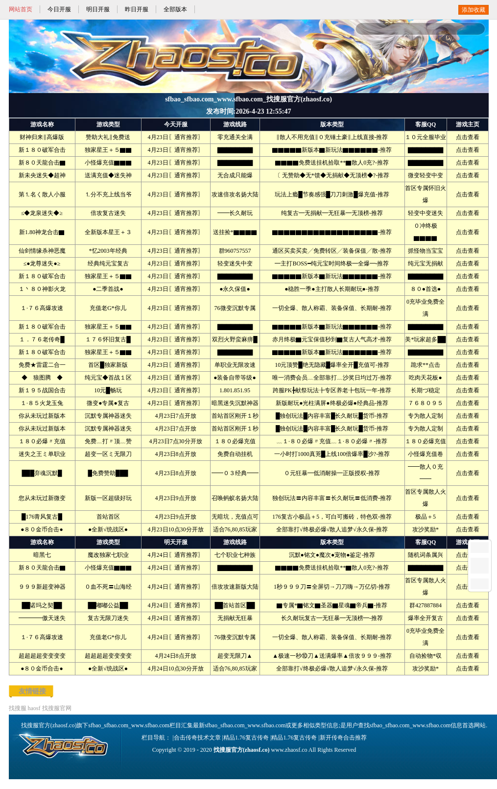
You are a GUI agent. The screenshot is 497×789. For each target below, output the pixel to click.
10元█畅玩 (108, 390)
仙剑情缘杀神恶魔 (42, 250)
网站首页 (20, 9)
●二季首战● (108, 289)
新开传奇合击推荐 (343, 737)
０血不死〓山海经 (108, 586)
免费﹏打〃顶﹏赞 (108, 441)
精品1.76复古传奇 (246, 737)
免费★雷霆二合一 (42, 364)
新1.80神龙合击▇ (42, 232)
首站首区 (108, 516)
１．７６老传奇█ (42, 339)
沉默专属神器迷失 (108, 415)
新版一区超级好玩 (108, 498)
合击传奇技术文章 (197, 737)
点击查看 (467, 137)
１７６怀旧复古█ (108, 339)
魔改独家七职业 (108, 554)
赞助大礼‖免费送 (108, 137)
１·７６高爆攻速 (42, 308)
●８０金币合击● (42, 529)
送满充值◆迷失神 (108, 175)
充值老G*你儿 (108, 308)
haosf (34, 708)
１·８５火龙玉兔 (42, 403)
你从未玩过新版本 (42, 415)
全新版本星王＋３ (108, 232)
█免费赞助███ (108, 473)
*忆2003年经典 (108, 250)
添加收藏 (473, 9)
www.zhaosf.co (289, 749)
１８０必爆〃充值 (42, 441)
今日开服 (59, 9)
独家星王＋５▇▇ (108, 149)
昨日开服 (136, 9)
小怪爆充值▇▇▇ (108, 162)
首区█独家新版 (108, 364)
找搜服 (17, 708)
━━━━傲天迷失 (42, 618)
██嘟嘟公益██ (108, 605)
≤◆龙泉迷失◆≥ (42, 213)
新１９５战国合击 (42, 390)
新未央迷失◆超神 (42, 175)
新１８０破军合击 (42, 149)
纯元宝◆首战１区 (108, 377)
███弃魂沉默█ (42, 473)
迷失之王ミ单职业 (42, 454)
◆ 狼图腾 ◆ (42, 377)
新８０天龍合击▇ (42, 162)
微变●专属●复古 (108, 403)
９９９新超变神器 (42, 586)
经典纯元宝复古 (108, 263)
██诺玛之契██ (42, 605)
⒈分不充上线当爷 (108, 194)
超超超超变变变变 (42, 655)
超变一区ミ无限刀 (108, 454)
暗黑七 (42, 554)
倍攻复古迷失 (108, 213)
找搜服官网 (56, 708)
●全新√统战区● (108, 529)
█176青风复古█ (42, 516)
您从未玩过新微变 (42, 498)
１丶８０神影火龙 (42, 289)
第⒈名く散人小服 (42, 194)
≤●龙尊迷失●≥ (42, 263)
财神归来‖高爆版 (42, 137)
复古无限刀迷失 (108, 618)
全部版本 (175, 9)
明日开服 (98, 9)
